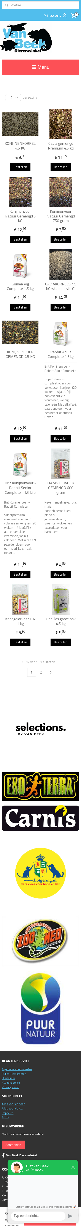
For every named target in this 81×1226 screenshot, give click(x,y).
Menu (40, 67)
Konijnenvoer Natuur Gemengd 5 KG (20, 216)
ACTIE (5, 1117)
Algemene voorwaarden (17, 1069)
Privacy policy (10, 1087)
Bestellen (20, 166)
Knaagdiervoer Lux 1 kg (20, 621)
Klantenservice (11, 1082)
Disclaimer (8, 1078)
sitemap (58, 1218)
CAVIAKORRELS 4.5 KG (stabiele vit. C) (60, 286)
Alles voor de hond (13, 1104)
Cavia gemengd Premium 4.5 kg (61, 145)
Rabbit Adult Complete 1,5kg (61, 354)
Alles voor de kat (12, 1108)
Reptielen (7, 1113)
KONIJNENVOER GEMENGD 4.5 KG (20, 354)
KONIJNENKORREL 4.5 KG (20, 145)
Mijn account (55, 15)
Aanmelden (13, 1144)
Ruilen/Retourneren (14, 1074)
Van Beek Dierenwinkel (19, 1155)
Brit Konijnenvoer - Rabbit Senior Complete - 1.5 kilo (20, 488)
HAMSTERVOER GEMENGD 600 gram (60, 488)
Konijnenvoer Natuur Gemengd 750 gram (61, 216)
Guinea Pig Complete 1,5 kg (20, 286)
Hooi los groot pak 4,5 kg (61, 621)
